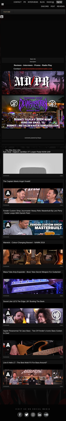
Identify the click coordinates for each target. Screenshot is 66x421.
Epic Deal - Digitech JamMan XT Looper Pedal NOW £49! (27, 152)
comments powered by (33, 138)
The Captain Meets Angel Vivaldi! (16, 181)
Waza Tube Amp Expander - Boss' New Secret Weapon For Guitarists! (32, 272)
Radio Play (47, 65)
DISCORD (45, 6)
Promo (37, 65)
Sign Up (59, 2)
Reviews (18, 65)
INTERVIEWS (33, 2)
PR (25, 2)
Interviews (28, 65)
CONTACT (17, 2)
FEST (53, 6)
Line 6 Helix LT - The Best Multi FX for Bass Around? (25, 363)
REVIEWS (61, 6)
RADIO (49, 2)
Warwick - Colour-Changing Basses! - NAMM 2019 (24, 243)
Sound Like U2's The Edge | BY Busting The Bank (23, 301)
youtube (6, 12)
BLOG (42, 2)
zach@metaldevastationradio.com (36, 69)
